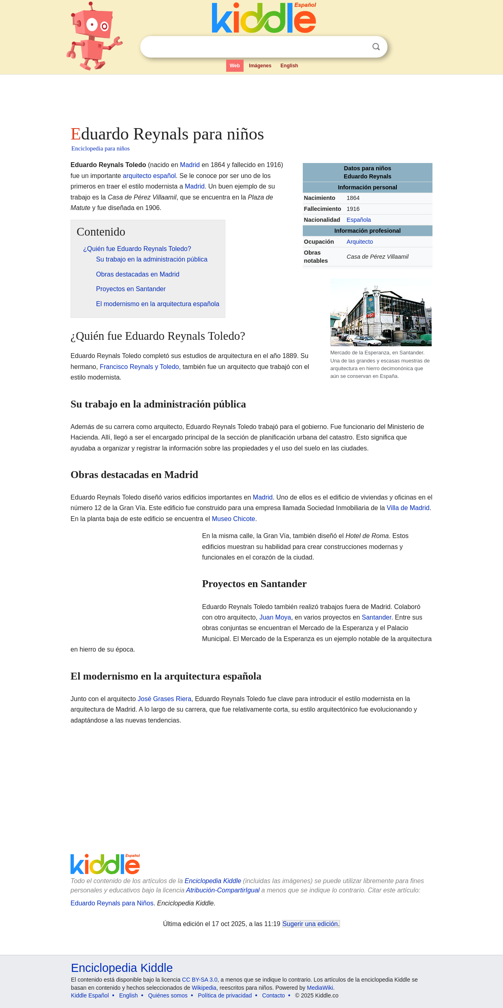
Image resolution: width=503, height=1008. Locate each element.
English (289, 66)
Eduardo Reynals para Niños (112, 903)
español (164, 175)
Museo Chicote (233, 518)
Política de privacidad (225, 995)
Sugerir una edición (310, 923)
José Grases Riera (165, 698)
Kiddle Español (90, 995)
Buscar (376, 47)
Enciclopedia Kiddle (212, 880)
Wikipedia (204, 987)
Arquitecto (360, 241)
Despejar (359, 47)
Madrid (190, 164)
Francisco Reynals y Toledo (139, 366)
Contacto (273, 995)
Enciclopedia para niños (100, 148)
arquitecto (137, 175)
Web (235, 66)
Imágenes (260, 66)
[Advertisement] (251, 97)
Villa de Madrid (408, 507)
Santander (376, 617)
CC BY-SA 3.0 (199, 979)
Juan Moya (275, 617)
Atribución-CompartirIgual (222, 890)
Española (359, 220)
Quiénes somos (167, 995)
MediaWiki (320, 987)
